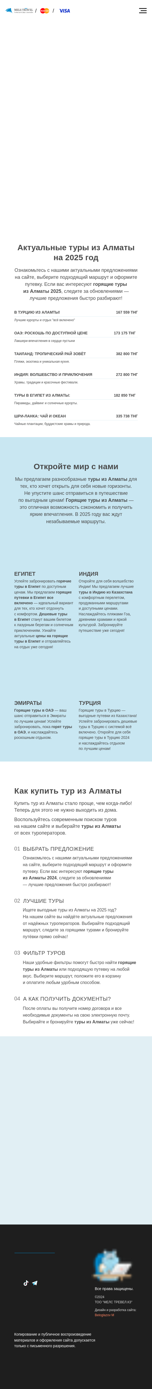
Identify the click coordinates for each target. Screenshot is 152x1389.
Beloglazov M (104, 1315)
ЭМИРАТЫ (28, 703)
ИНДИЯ (88, 574)
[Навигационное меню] (143, 10)
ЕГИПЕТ (24, 574)
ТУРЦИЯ (90, 703)
